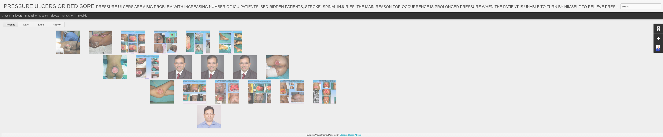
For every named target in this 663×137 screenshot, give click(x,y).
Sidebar (55, 15)
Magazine (31, 15)
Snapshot (67, 15)
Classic (6, 15)
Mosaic (43, 15)
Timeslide (81, 15)
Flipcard (18, 15)
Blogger (343, 135)
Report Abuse (354, 135)
